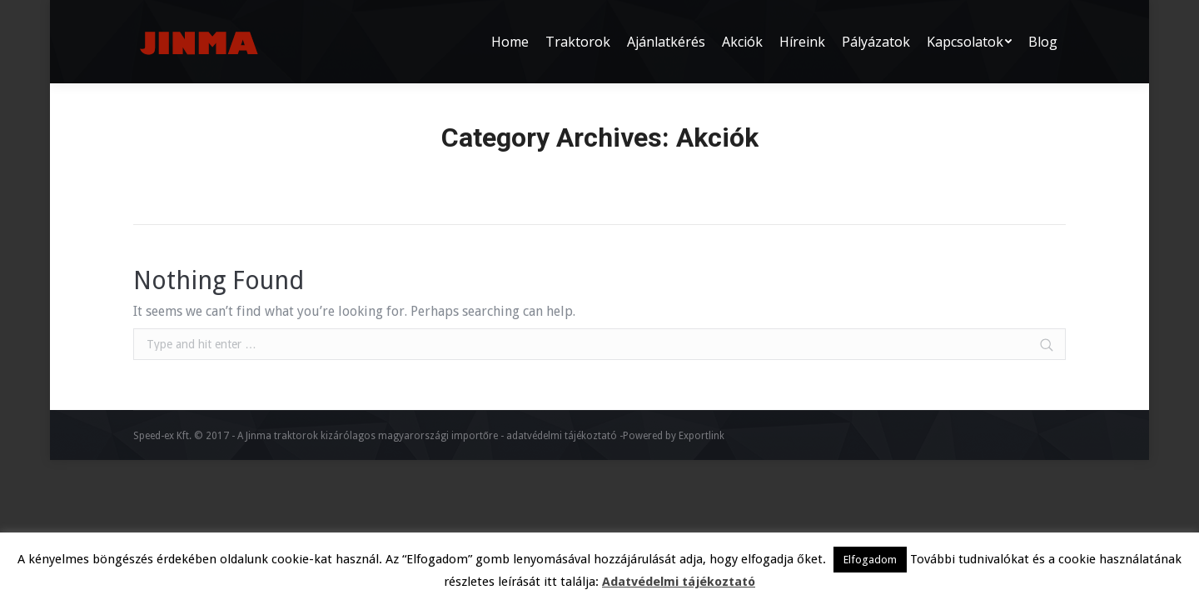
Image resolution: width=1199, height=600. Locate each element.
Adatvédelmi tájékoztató (678, 581)
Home (482, 170)
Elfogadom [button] (870, 559)
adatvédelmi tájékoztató (561, 436)
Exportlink (701, 436)
